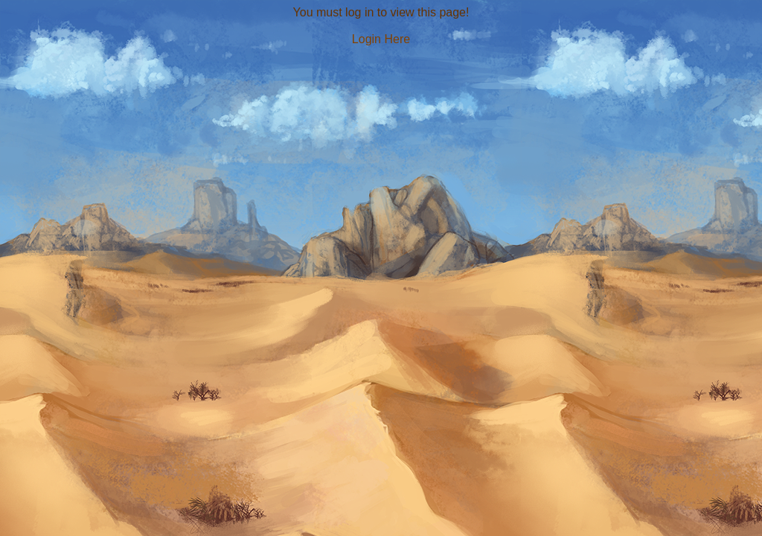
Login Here (381, 39)
